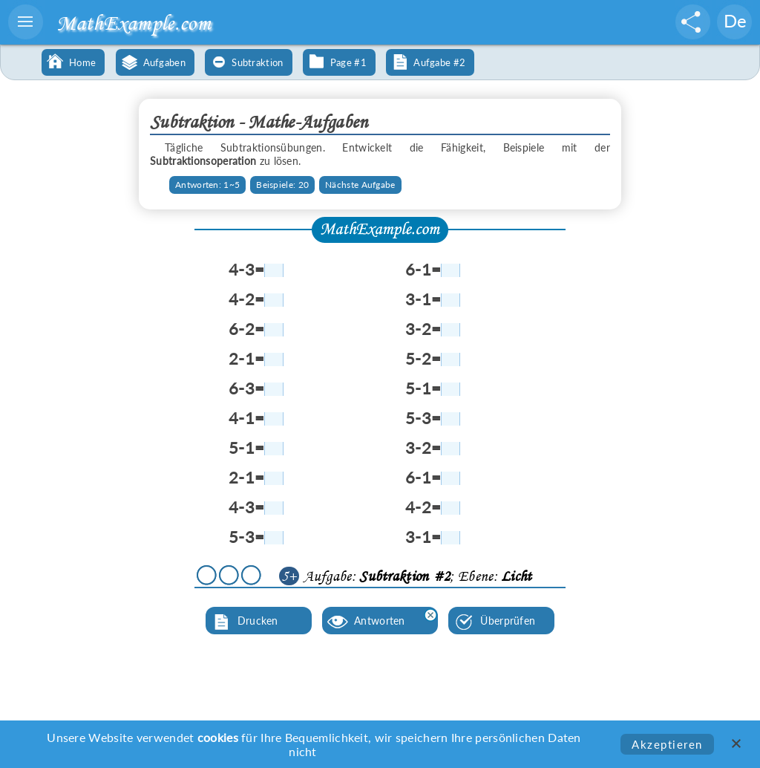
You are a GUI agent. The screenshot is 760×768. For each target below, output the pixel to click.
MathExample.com (133, 22)
